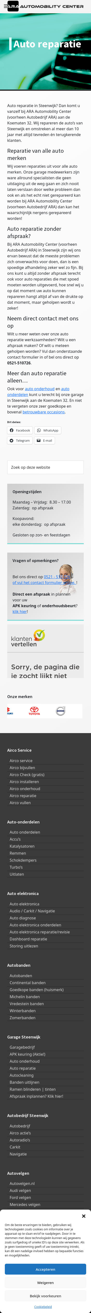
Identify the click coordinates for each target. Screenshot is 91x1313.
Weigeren (45, 1282)
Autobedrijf (20, 1126)
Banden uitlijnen (24, 1082)
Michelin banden (25, 996)
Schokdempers (23, 860)
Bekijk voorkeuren (45, 1295)
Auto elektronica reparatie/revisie (40, 932)
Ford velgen (20, 1197)
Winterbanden (23, 1010)
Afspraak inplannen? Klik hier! (36, 1096)
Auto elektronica (24, 904)
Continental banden (28, 982)
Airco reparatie (23, 795)
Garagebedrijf (22, 1047)
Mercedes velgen (25, 1204)
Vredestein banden (27, 1003)
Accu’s (15, 839)
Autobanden (21, 975)
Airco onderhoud (25, 788)
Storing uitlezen (24, 946)
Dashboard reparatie (28, 939)
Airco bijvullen (22, 767)
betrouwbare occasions (44, 412)
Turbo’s (16, 867)
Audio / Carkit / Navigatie (32, 911)
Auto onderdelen (25, 832)
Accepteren (45, 1269)
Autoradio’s (20, 1140)
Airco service (21, 760)
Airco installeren (24, 781)
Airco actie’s (20, 1133)
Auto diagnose (23, 918)
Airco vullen (20, 802)
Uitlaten (17, 874)
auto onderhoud (40, 388)
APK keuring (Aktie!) (27, 1054)
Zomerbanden (22, 1017)
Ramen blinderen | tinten (33, 1089)
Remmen (18, 853)
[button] (83, 1215)
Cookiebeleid (43, 1307)
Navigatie (18, 1154)
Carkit (15, 1147)
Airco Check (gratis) (27, 774)
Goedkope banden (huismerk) (36, 989)
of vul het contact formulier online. (44, 582)
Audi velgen (20, 1190)
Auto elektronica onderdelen (35, 925)
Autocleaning (22, 1075)
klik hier (20, 611)
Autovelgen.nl (22, 1183)
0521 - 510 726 (57, 576)
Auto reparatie (23, 1068)
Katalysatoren (22, 846)
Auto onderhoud (25, 1061)
